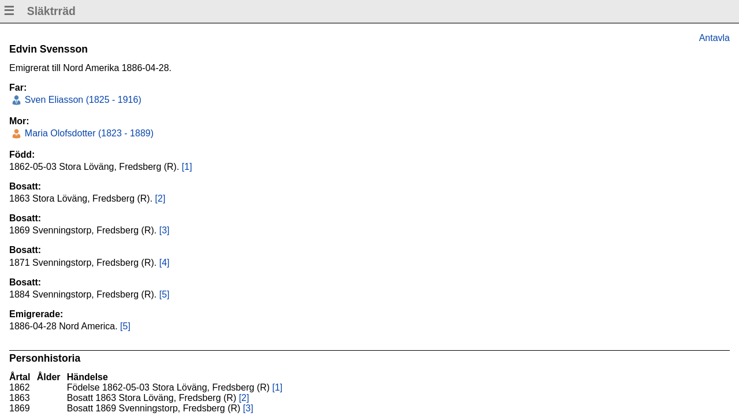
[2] (160, 198)
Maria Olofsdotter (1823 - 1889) (88, 133)
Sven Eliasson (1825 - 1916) (81, 100)
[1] (187, 167)
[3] (164, 230)
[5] (164, 294)
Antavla (714, 38)
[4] (164, 263)
